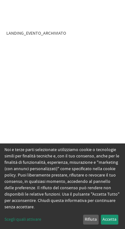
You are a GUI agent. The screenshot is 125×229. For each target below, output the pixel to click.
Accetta (109, 219)
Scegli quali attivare (22, 219)
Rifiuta (91, 219)
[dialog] (62, 186)
